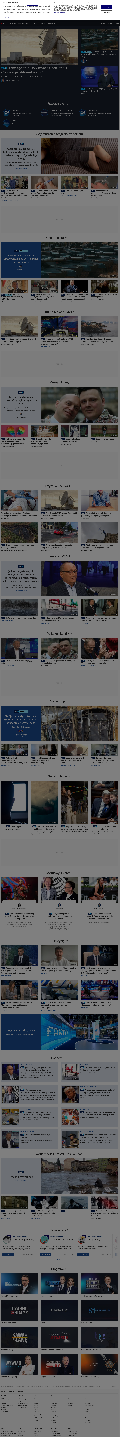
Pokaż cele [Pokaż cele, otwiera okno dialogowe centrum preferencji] (107, 12)
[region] (60, 10)
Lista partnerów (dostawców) (60, 12)
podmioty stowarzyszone (32, 5)
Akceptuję (106, 7)
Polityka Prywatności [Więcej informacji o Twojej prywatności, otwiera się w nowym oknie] (8, 17)
